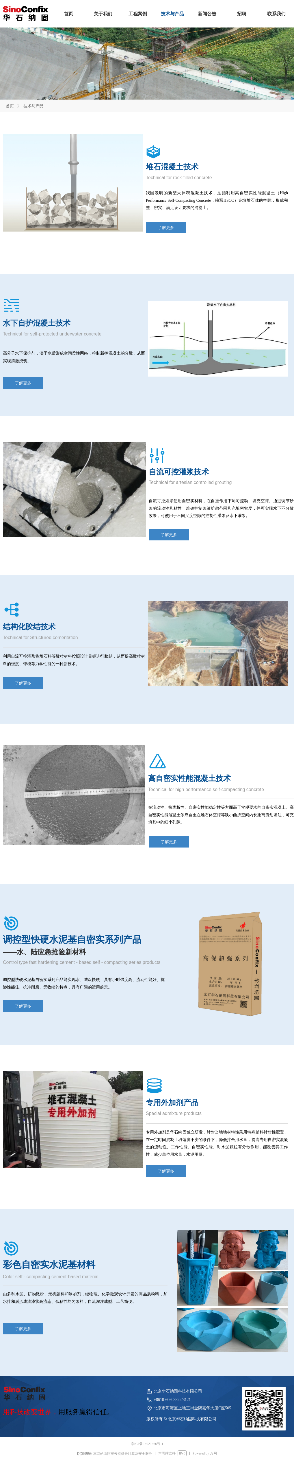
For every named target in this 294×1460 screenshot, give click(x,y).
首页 (10, 106)
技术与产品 (33, 106)
